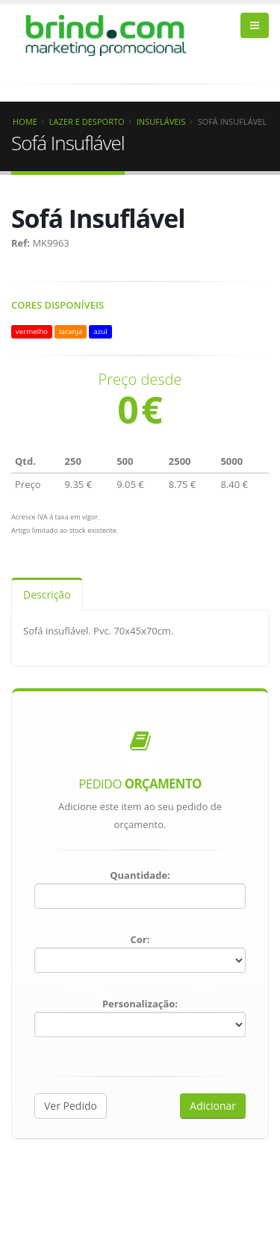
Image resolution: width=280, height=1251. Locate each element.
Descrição (47, 594)
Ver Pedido (70, 1106)
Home (25, 121)
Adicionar (213, 1106)
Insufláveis (161, 121)
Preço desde (140, 379)
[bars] (254, 25)
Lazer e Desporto (87, 121)
